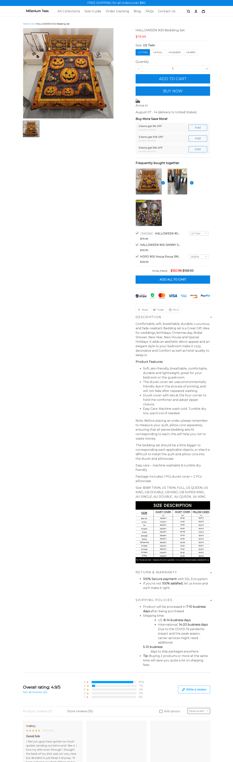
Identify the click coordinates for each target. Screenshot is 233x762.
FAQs (150, 11)
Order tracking (117, 11)
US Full (158, 52)
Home (26, 23)
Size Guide (93, 11)
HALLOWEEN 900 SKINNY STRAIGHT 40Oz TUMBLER (160, 245)
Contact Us (166, 11)
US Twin (149, 45)
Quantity (142, 62)
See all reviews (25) (35, 692)
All (32, 23)
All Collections (69, 11)
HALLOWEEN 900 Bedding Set (168, 233)
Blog (137, 11)
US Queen (174, 52)
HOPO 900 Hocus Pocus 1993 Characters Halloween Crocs (160, 256)
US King (191, 52)
